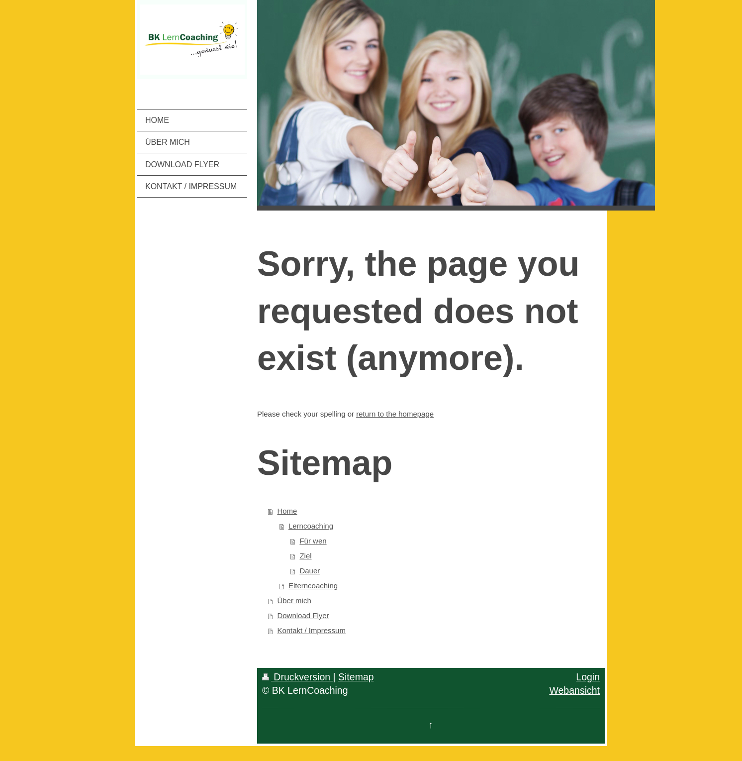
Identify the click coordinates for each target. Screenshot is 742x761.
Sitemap (356, 676)
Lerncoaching (310, 526)
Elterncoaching (313, 585)
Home (287, 511)
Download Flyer (303, 615)
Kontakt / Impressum (311, 630)
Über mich (294, 600)
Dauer (309, 570)
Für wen (312, 541)
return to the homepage (395, 414)
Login (588, 676)
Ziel (305, 555)
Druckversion (297, 676)
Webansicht (574, 690)
